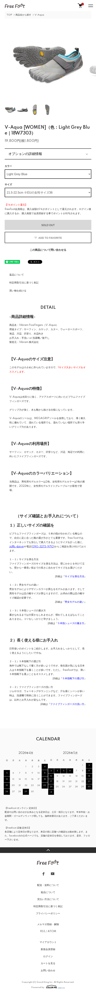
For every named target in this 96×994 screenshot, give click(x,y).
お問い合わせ (48, 970)
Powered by (48, 986)
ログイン (48, 956)
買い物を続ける (17, 290)
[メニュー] (90, 5)
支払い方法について (48, 899)
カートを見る (48, 963)
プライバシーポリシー (48, 913)
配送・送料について (48, 885)
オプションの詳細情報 (25, 154)
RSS (42, 931)
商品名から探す (23, 15)
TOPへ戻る (48, 850)
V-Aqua (39, 15)
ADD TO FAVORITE (48, 237)
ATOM (52, 931)
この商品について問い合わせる (48, 250)
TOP (9, 15)
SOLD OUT (48, 225)
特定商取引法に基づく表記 (23, 282)
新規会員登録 (48, 949)
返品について (16, 274)
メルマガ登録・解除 (48, 924)
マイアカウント (48, 942)
